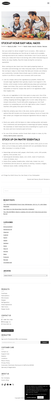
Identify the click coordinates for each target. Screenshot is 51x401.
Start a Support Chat (7, 330)
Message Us (6, 322)
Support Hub (5, 354)
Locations (4, 358)
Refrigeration (5, 302)
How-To (34, 46)
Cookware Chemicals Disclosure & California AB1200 (17, 365)
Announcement (7, 226)
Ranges (3, 300)
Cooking (5, 235)
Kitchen (39, 46)
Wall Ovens (4, 307)
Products (6, 257)
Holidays (5, 243)
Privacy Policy (5, 363)
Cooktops (4, 293)
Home (29, 46)
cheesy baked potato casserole (13, 135)
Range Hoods (5, 309)
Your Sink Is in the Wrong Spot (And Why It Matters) (18, 209)
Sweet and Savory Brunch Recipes (38, 179)
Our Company (5, 378)
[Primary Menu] (48, 3)
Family (25, 46)
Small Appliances (6, 304)
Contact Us (4, 351)
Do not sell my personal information (37, 394)
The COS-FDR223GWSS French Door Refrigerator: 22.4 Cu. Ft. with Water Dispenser (25, 205)
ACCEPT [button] (40, 397)
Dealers (3, 356)
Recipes (44, 46)
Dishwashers (5, 295)
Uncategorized (7, 262)
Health (5, 240)
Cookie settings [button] (31, 397)
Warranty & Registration (8, 367)
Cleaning (5, 232)
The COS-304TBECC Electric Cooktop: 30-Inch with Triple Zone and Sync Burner (25, 213)
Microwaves (5, 298)
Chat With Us (7, 324)
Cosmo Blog (5, 380)
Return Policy (5, 360)
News (5, 254)
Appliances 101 (7, 229)
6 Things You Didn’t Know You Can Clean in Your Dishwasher (21, 175)
